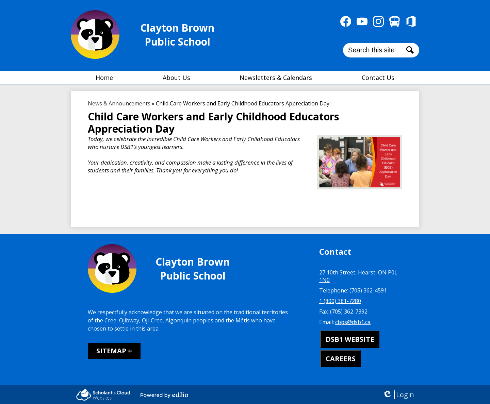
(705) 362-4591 (368, 290)
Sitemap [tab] (111, 350)
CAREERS (341, 358)
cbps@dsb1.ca (353, 322)
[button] (176, 77)
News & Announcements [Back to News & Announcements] (119, 103)
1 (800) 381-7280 (340, 301)
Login (398, 394)
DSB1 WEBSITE (350, 339)
